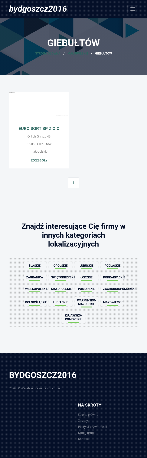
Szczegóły (39, 160)
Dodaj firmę (86, 433)
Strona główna (47, 53)
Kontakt (83, 439)
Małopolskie (77, 53)
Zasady (83, 421)
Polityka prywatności (92, 427)
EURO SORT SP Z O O (38, 128)
